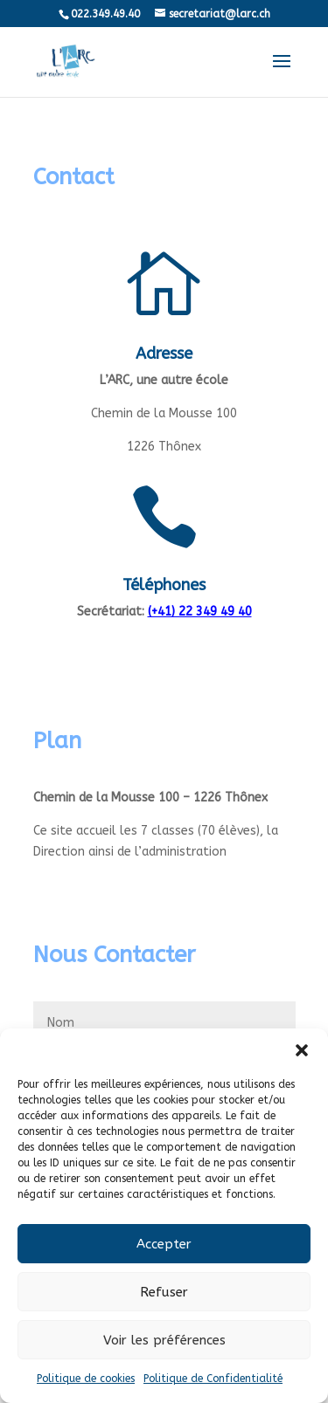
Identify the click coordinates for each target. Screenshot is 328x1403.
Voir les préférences (164, 1340)
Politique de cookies (86, 1378)
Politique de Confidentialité (213, 1378)
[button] (302, 1050)
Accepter (164, 1244)
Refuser (164, 1292)
